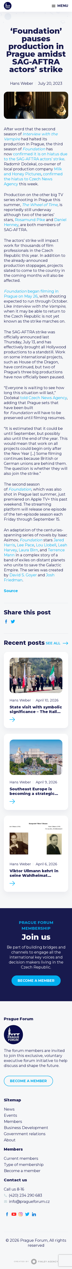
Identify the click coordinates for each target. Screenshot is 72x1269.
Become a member (36, 981)
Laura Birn (28, 550)
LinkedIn (34, 1214)
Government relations (25, 1134)
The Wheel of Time (40, 204)
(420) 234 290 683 (25, 1195)
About (10, 1140)
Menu (62, 6)
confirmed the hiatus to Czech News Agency (33, 179)
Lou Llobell (46, 545)
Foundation (33, 149)
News (9, 1109)
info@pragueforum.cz (29, 1201)
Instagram (20, 1214)
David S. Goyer (23, 575)
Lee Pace (25, 545)
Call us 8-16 (14, 1189)
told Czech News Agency (43, 397)
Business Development (26, 1127)
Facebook (6, 621)
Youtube (14, 1214)
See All (53, 643)
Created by (36, 1261)
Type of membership (24, 1164)
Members (13, 1121)
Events (10, 1115)
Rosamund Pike (30, 219)
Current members (21, 1158)
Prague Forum (8, 6)
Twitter (13, 621)
